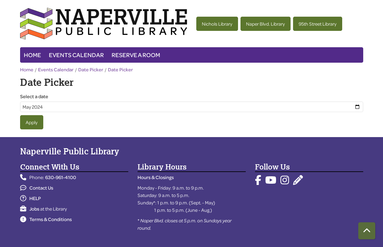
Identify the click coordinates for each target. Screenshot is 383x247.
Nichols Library (217, 24)
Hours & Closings (156, 177)
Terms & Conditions (46, 219)
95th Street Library (317, 24)
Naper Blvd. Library (265, 24)
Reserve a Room (136, 55)
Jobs (29, 209)
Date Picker (90, 69)
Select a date (34, 96)
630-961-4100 (60, 177)
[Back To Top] (366, 230)
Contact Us (36, 188)
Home (32, 55)
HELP (30, 198)
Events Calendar (76, 55)
